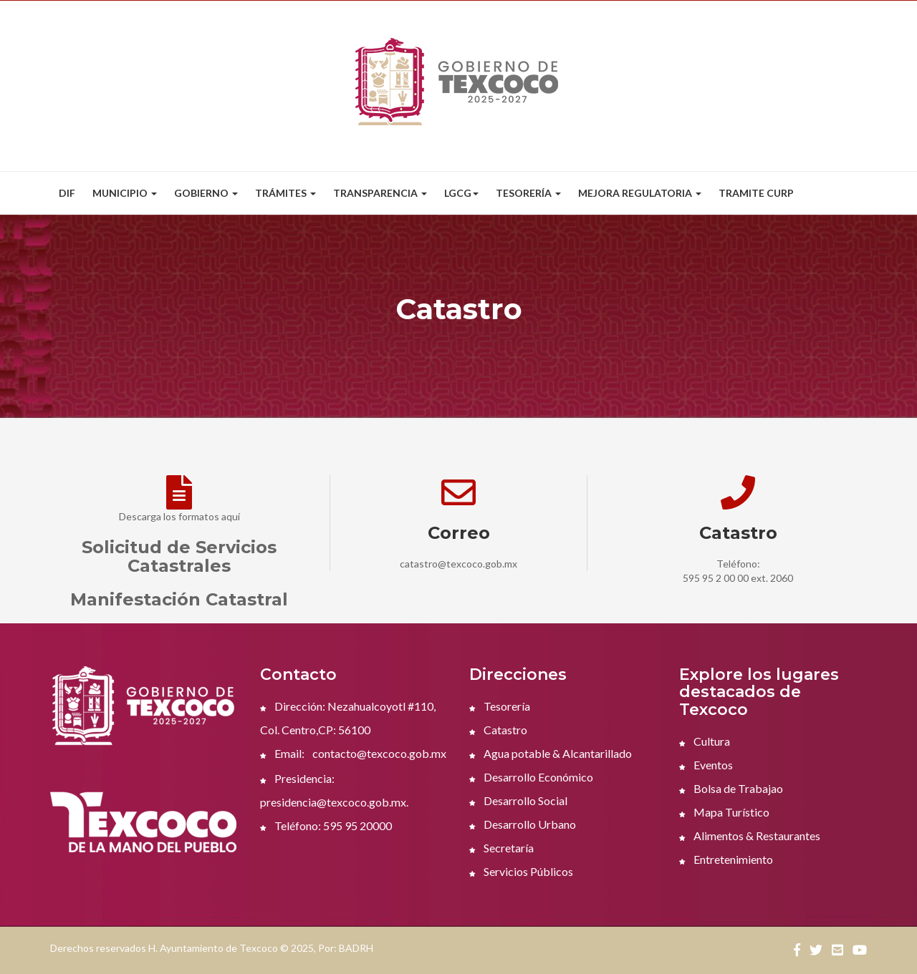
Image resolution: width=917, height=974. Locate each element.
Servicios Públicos (521, 871)
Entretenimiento (726, 859)
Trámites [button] (285, 193)
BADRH (356, 948)
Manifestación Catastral (179, 599)
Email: (282, 753)
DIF (67, 193)
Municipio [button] (124, 193)
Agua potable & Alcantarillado (550, 753)
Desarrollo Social (518, 800)
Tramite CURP (756, 193)
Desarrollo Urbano (522, 824)
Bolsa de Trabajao (731, 788)
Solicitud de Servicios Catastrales (179, 556)
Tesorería (499, 706)
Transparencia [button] (380, 193)
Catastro (498, 729)
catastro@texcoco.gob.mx (458, 563)
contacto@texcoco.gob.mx (379, 753)
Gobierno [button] (206, 193)
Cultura (704, 741)
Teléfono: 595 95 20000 (326, 825)
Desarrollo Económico (531, 777)
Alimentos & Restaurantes (749, 835)
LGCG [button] (461, 193)
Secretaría (501, 847)
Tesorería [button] (528, 193)
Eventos (706, 764)
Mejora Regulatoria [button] (639, 193)
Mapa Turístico (724, 812)
